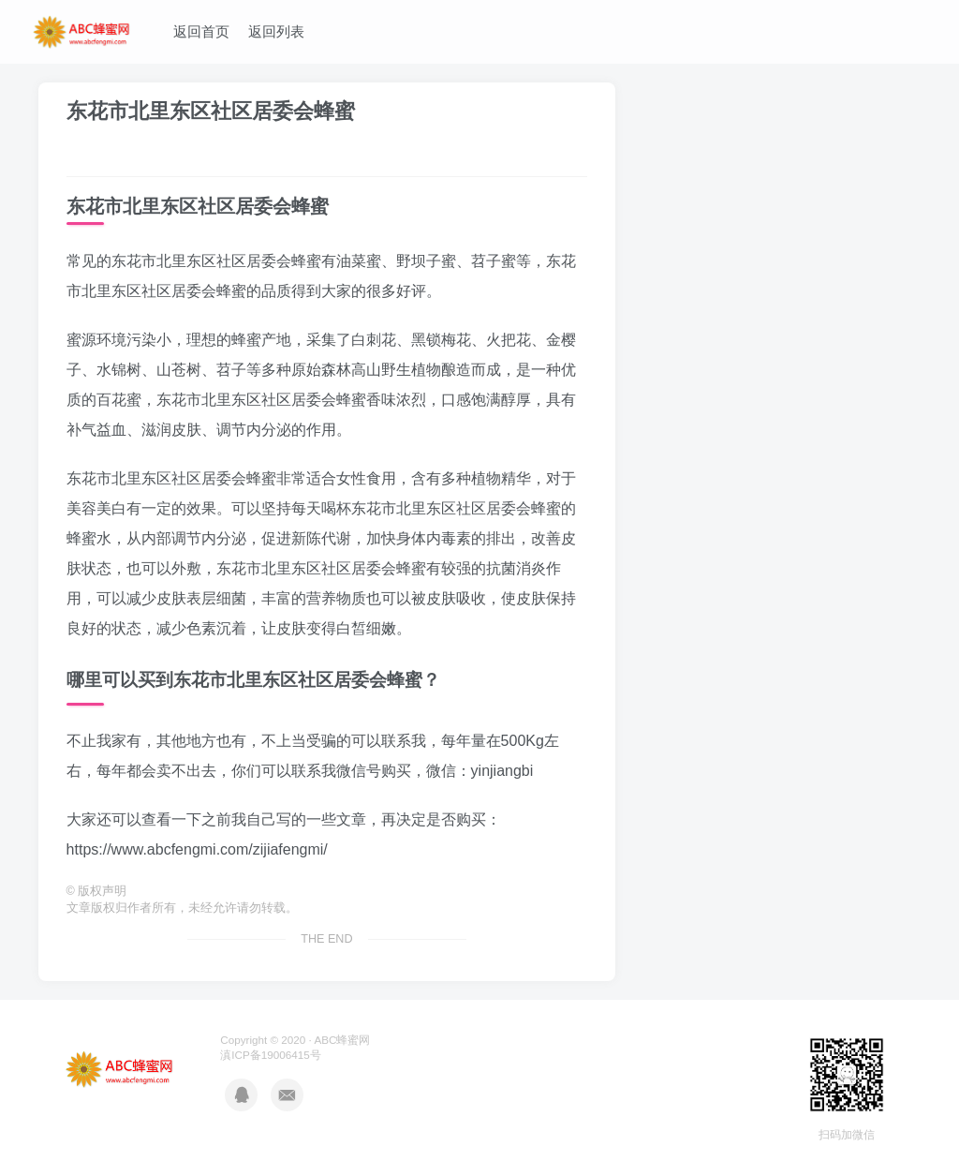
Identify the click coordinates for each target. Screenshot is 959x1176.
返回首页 (201, 31)
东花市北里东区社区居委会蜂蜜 (210, 111)
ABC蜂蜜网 (342, 1040)
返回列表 (276, 31)
